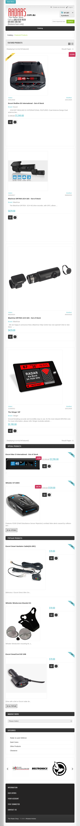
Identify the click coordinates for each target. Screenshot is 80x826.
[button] (70, 21)
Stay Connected (14, 804)
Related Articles (31, 818)
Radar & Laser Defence (18, 738)
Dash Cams (14, 742)
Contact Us (12, 810)
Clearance (13, 751)
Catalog (10, 35)
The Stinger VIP (14, 412)
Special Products (14, 446)
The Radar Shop (13, 818)
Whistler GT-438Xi (13, 483)
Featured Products (20, 35)
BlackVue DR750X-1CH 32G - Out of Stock (24, 318)
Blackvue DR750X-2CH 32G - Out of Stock (24, 199)
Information (12, 787)
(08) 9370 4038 (20, 19)
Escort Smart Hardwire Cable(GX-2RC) (21, 546)
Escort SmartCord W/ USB (16, 654)
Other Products (15, 746)
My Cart (66, 12)
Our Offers (12, 793)
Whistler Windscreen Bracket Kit (18, 603)
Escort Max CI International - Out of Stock (22, 454)
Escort (15, 107)
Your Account (13, 799)
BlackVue (16, 202)
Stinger (15, 416)
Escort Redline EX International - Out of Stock (26, 103)
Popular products (15, 538)
